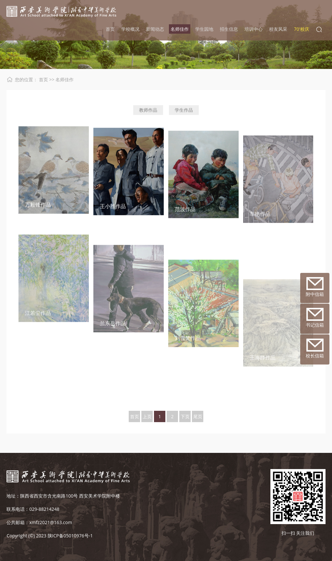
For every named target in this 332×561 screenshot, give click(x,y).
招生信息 (229, 29)
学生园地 (204, 29)
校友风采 (278, 29)
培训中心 (253, 29)
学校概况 (130, 29)
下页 (185, 416)
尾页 (197, 416)
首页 (110, 29)
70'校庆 (301, 29)
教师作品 (148, 110)
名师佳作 (180, 29)
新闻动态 (155, 29)
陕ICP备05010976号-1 (70, 536)
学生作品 (184, 110)
